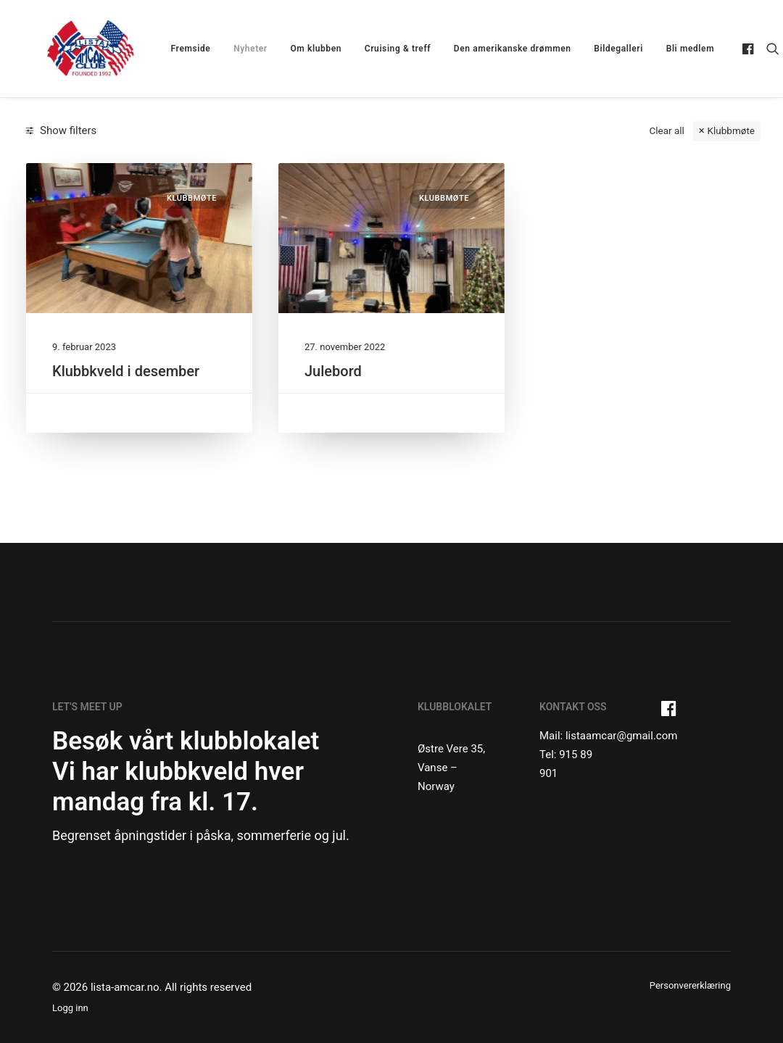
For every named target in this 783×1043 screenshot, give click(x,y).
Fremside (171, 48)
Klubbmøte (731, 130)
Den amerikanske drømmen (492, 48)
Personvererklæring (690, 985)
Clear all (666, 130)
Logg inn (70, 1007)
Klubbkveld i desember (125, 371)
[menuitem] (171, 48)
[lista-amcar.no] (70, 49)
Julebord (333, 371)
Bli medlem (670, 48)
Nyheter (230, 48)
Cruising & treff (377, 48)
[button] (730, 48)
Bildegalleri (598, 48)
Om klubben (296, 48)
